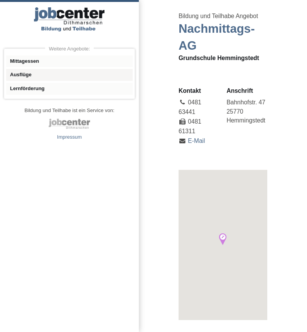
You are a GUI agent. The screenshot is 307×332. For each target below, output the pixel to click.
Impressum (69, 137)
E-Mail (196, 140)
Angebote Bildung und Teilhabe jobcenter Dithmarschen (69, 19)
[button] (222, 239)
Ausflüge (21, 74)
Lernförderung (27, 88)
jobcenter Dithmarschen (69, 123)
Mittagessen (24, 61)
